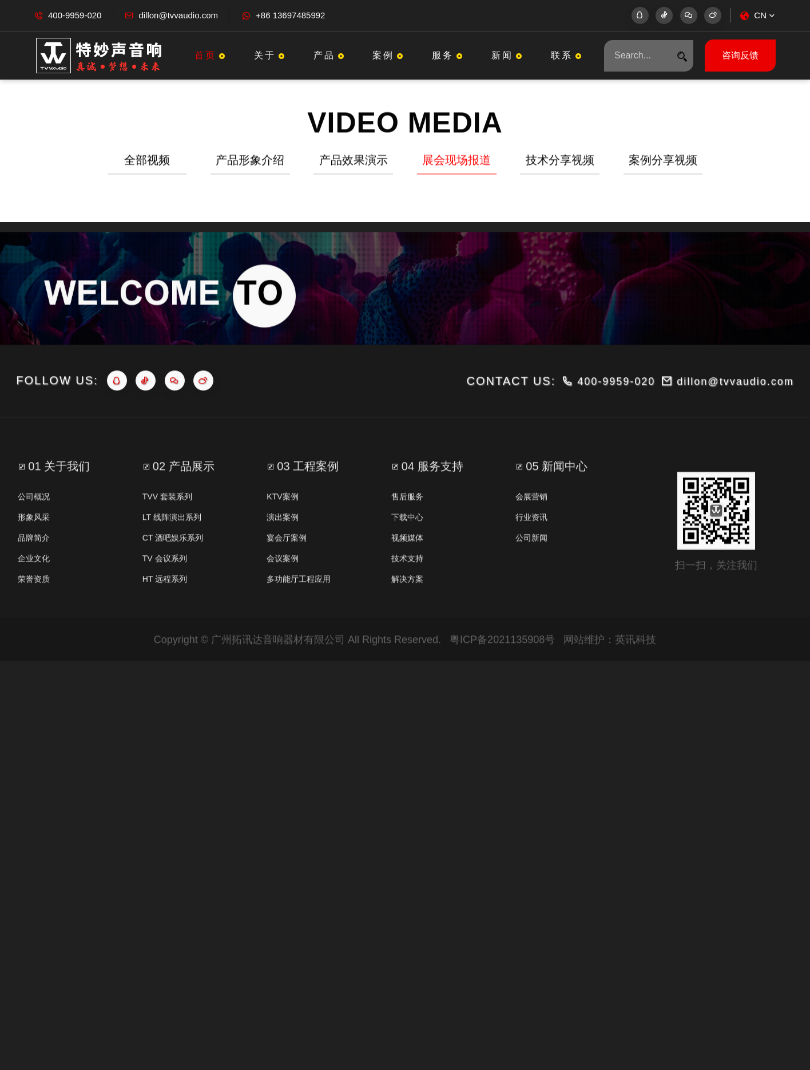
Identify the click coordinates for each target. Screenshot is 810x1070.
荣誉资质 (34, 614)
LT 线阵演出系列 (171, 553)
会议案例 (283, 594)
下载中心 (407, 553)
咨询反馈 (740, 55)
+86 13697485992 (290, 15)
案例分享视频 (663, 162)
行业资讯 (531, 553)
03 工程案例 (308, 502)
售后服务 (407, 532)
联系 (567, 55)
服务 (448, 55)
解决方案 (407, 614)
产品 (330, 55)
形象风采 (34, 553)
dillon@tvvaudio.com (178, 15)
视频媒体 (407, 573)
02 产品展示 (184, 502)
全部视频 (147, 162)
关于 (270, 55)
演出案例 (283, 553)
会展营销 (531, 532)
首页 (211, 55)
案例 (389, 55)
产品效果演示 (353, 162)
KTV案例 (282, 532)
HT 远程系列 (164, 614)
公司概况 (34, 532)
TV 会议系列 (164, 594)
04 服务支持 (432, 502)
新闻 (508, 55)
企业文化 (34, 594)
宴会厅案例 (287, 573)
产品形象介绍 (250, 162)
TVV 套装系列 (167, 532)
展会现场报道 (456, 162)
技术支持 (407, 594)
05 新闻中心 (556, 502)
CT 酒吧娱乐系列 (172, 573)
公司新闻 (531, 573)
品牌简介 (34, 573)
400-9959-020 (74, 15)
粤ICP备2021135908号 (502, 675)
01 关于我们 (59, 502)
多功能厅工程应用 (299, 614)
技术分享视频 (560, 162)
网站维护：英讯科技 (609, 675)
